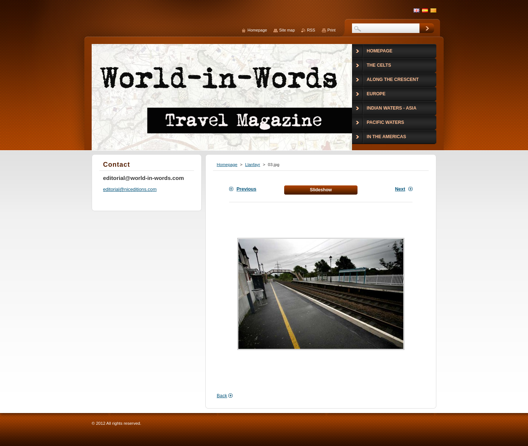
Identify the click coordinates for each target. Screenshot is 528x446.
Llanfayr (252, 164)
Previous (246, 189)
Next (400, 189)
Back (222, 395)
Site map (287, 30)
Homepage (227, 164)
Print (331, 30)
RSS (311, 30)
